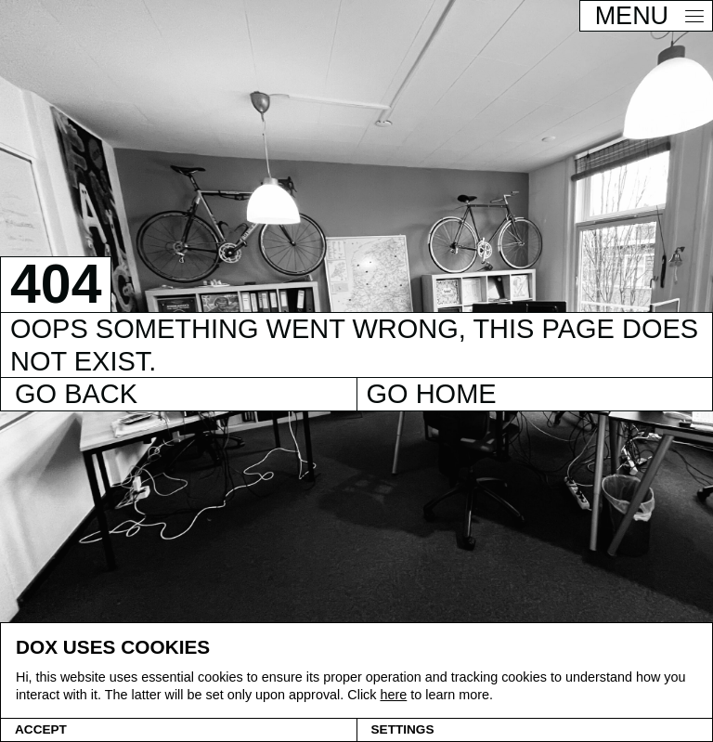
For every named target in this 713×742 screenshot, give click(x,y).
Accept (41, 729)
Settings (402, 729)
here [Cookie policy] (393, 694)
